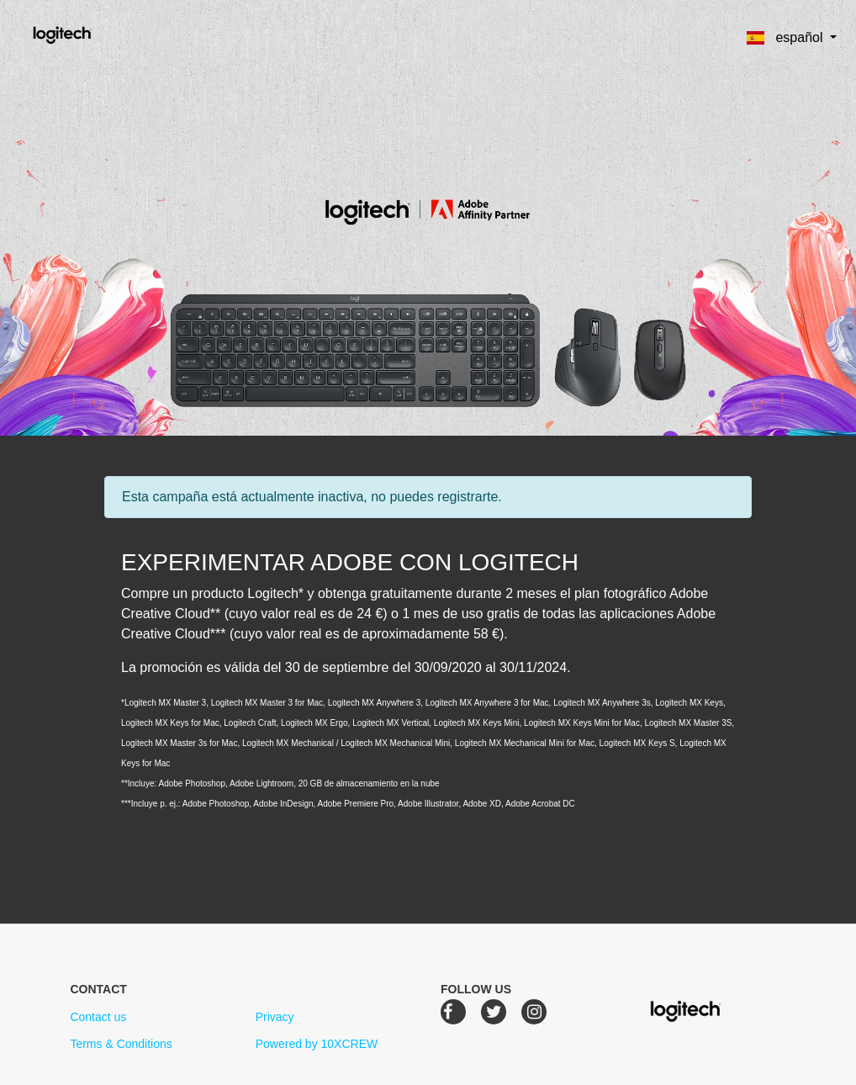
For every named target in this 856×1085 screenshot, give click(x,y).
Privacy (275, 1017)
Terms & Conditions (121, 1044)
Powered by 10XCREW (317, 1044)
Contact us (98, 1017)
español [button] (787, 37)
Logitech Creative (86, 32)
